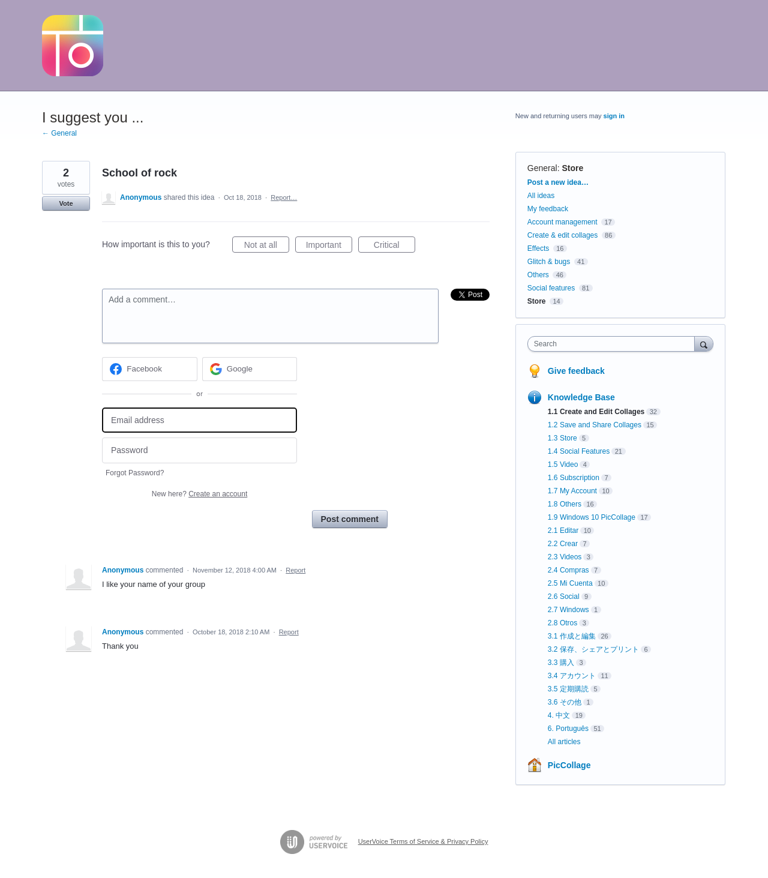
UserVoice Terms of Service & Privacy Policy (423, 841)
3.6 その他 (564, 702)
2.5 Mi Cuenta (570, 583)
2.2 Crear (563, 544)
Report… (284, 197)
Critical (394, 246)
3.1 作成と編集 (572, 636)
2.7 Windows (568, 610)
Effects (538, 248)
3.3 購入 (561, 662)
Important (329, 246)
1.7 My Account (572, 491)
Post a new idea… (558, 182)
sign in (614, 115)
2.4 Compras (568, 570)
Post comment (350, 519)
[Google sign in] (250, 369)
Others (538, 275)
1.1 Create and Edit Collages (596, 411)
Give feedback (576, 371)
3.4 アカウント (572, 676)
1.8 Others (564, 504)
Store (572, 168)
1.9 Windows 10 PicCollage (591, 517)
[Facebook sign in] (149, 369)
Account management (562, 222)
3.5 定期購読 (568, 689)
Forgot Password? (135, 473)
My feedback (547, 209)
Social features (551, 288)
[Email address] (199, 420)
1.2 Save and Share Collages (594, 425)
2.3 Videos (565, 557)
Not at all (266, 246)
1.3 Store (562, 438)
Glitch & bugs (548, 261)
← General (59, 133)
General (542, 168)
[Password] (199, 450)
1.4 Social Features (579, 451)
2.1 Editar (563, 530)
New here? (199, 494)
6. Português (568, 728)
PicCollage (569, 765)
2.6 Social (564, 596)
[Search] (703, 343)
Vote (66, 203)
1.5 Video (563, 464)
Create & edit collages (562, 235)
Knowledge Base (581, 397)
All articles (564, 742)
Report (295, 570)
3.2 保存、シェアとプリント (593, 649)
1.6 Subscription (573, 478)
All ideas (540, 195)
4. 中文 (559, 715)
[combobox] (614, 344)
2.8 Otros (562, 623)
